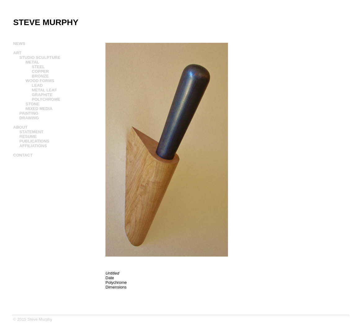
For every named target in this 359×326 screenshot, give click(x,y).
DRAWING (29, 118)
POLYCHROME (46, 99)
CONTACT (23, 155)
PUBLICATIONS (35, 141)
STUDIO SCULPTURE (40, 57)
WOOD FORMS (40, 80)
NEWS (19, 43)
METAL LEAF (44, 90)
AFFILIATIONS (33, 145)
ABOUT (20, 127)
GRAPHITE (42, 94)
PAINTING (29, 113)
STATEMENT (32, 132)
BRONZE (40, 76)
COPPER (40, 71)
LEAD (37, 85)
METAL (32, 62)
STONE (33, 104)
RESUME (28, 136)
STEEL (38, 66)
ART (17, 53)
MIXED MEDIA (39, 108)
